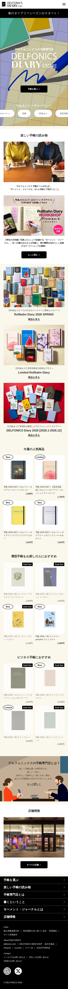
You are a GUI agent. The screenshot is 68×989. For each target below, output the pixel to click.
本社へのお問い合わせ (39, 957)
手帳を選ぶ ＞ (34, 89)
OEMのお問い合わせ (13, 961)
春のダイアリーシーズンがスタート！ (34, 13)
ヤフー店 (29, 948)
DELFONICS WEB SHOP (30, 944)
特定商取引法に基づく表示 (35, 931)
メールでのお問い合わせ (14, 957)
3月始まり (43, 113)
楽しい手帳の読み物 (17, 887)
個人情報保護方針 (11, 931)
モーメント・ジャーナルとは (23, 909)
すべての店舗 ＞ (34, 865)
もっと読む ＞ (34, 255)
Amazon (7, 948)
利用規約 (53, 931)
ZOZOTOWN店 (43, 948)
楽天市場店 (49, 944)
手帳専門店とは (14, 894)
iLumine (18, 948)
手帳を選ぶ (11, 880)
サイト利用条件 (10, 935)
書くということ (14, 902)
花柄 (24, 113)
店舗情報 (9, 916)
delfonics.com (10, 944)
